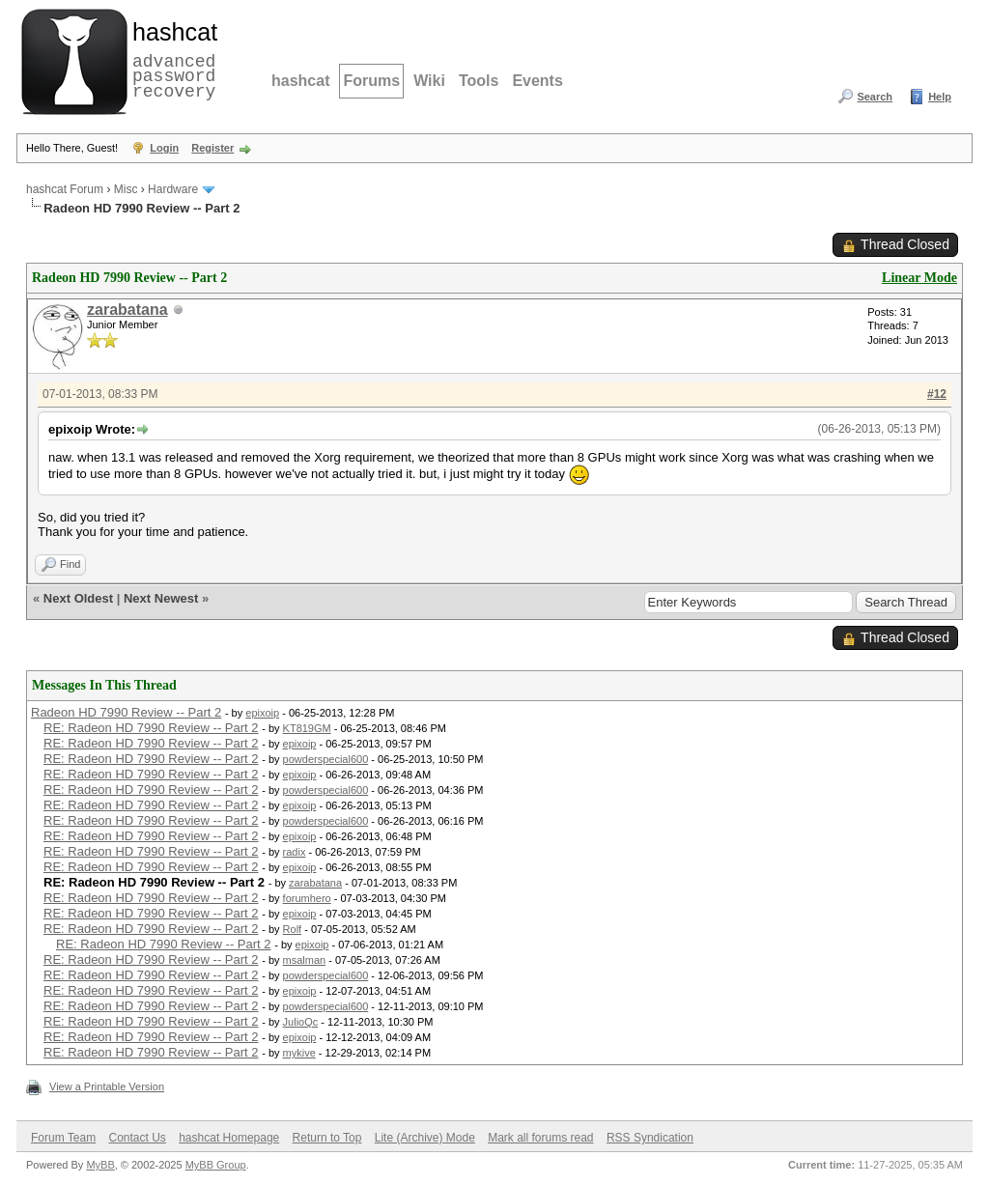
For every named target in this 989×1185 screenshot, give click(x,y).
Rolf (292, 929)
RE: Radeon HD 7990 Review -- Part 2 (151, 727)
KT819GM (307, 728)
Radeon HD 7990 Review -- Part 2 (126, 712)
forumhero (307, 898)
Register (212, 148)
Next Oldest (78, 598)
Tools (478, 80)
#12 (937, 394)
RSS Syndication (650, 1137)
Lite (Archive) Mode (425, 1137)
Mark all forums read (540, 1137)
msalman (304, 960)
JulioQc (301, 1022)
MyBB (100, 1165)
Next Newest (161, 598)
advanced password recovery (171, 58)
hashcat (300, 80)
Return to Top (327, 1137)
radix (294, 852)
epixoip (262, 713)
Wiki (429, 80)
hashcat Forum (64, 189)
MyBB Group (215, 1165)
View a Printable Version (106, 1086)
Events (537, 80)
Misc (126, 189)
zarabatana (127, 309)
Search (874, 96)
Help (939, 96)
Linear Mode (919, 277)
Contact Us (136, 1137)
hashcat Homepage (229, 1137)
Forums (371, 80)
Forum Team (63, 1137)
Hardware (173, 189)
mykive (299, 1052)
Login (164, 148)
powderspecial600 (326, 759)
